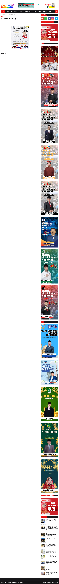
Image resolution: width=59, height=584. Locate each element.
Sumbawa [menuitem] (15, 11)
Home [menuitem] (3, 11)
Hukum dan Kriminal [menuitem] (27, 11)
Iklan (4, 14)
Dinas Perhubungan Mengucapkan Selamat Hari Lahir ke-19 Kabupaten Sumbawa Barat (51, 545)
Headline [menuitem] (7, 11)
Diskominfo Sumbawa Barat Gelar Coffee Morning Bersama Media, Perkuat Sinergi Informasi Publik (52, 573)
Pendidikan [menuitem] (45, 11)
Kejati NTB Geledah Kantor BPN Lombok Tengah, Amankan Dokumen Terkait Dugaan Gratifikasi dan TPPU (51, 534)
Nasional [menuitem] (34, 11)
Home (2, 14)
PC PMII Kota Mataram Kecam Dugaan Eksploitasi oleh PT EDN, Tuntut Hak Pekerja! (51, 562)
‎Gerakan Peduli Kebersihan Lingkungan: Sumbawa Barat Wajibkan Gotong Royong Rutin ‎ (52, 556)
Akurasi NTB (4, 20)
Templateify (21, 582)
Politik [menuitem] (50, 11)
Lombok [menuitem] (20, 11)
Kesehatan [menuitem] (39, 11)
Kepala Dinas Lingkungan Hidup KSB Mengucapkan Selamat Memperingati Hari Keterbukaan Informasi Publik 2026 (52, 551)
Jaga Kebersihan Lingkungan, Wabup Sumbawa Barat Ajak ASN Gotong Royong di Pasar (51, 540)
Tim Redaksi (44, 582)
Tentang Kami (49, 582)
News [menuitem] (11, 11)
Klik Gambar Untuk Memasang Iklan (47, 495)
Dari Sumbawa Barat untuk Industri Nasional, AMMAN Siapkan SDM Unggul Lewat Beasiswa (51, 568)
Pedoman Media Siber (55, 582)
